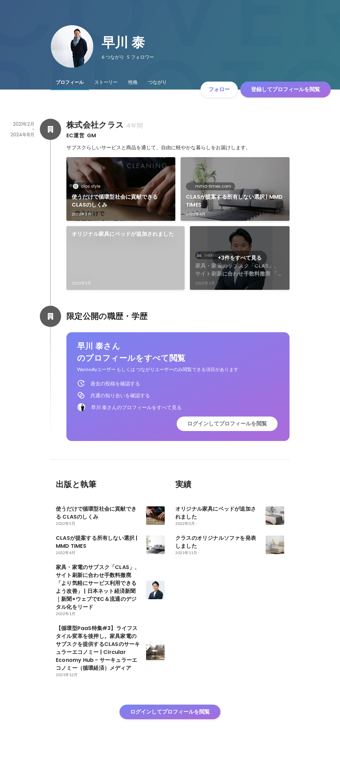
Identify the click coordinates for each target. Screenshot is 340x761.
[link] (120, 189)
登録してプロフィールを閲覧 (285, 89)
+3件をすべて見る (240, 258)
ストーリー (106, 82)
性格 (132, 82)
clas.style (88, 186)
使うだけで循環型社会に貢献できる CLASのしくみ (115, 201)
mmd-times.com (211, 186)
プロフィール (70, 82)
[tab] (69, 82)
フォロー (219, 89)
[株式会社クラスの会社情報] (50, 129)
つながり (157, 82)
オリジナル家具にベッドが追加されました (123, 234)
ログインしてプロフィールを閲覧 (227, 423)
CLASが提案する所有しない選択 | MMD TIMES (234, 201)
